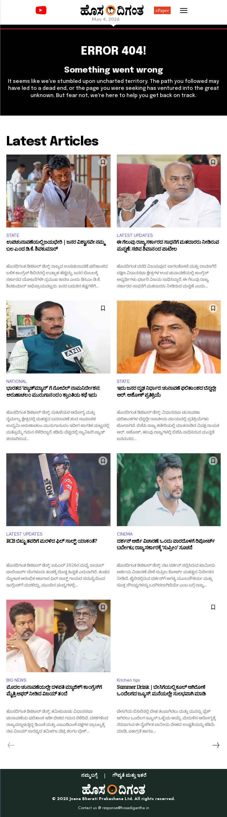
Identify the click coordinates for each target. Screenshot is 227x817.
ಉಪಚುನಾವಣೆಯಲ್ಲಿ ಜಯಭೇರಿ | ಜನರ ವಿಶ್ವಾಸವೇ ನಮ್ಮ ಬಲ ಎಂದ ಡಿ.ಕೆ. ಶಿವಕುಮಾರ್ (55, 246)
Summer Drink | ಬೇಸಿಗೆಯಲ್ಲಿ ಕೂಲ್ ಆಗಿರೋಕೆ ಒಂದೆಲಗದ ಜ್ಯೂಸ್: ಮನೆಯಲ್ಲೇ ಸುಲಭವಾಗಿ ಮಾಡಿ (161, 692)
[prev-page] (11, 745)
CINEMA (125, 534)
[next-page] (216, 745)
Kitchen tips (128, 680)
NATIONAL (16, 381)
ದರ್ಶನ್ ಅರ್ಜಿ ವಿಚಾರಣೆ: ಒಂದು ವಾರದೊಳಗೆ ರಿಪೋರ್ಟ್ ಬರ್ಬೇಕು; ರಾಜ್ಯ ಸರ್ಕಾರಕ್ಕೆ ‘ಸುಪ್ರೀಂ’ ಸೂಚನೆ (166, 546)
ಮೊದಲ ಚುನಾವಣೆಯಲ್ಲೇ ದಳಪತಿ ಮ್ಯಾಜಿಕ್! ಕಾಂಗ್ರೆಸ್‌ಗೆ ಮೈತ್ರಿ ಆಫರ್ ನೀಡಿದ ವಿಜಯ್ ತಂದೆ (54, 692)
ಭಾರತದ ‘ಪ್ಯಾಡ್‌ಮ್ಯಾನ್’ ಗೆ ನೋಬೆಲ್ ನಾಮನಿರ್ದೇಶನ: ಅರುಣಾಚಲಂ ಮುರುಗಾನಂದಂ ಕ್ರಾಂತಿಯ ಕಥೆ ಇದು (53, 393)
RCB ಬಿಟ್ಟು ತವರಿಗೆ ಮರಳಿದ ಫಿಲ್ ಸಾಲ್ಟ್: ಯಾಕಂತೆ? (51, 542)
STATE (12, 235)
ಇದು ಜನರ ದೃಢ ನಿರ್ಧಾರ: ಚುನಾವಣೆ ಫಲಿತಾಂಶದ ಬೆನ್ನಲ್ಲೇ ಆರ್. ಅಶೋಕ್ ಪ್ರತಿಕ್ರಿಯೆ (166, 393)
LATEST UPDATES (135, 235)
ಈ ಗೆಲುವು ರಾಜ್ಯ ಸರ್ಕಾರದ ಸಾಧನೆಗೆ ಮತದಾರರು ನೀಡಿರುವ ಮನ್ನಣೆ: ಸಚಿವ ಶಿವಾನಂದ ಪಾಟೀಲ (168, 246)
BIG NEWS (16, 680)
